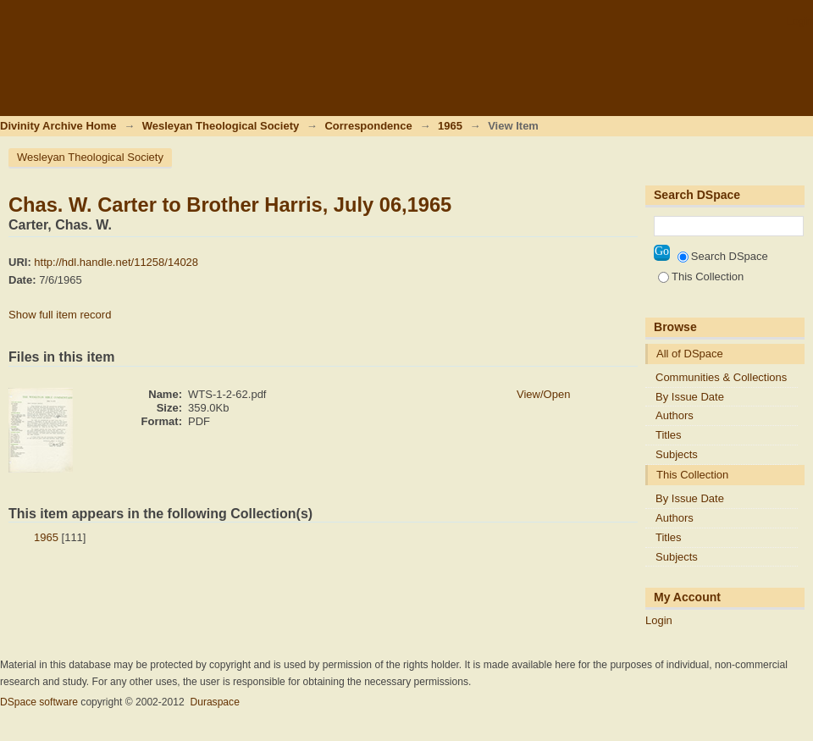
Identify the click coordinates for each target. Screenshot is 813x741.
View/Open (543, 394)
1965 (450, 125)
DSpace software (39, 702)
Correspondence (368, 125)
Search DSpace (723, 256)
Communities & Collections (721, 377)
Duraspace (214, 702)
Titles (668, 435)
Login (799, 20)
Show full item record (59, 314)
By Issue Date (689, 396)
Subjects (676, 454)
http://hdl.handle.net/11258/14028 (116, 262)
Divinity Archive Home (58, 125)
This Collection (701, 276)
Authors (674, 415)
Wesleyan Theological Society (220, 125)
